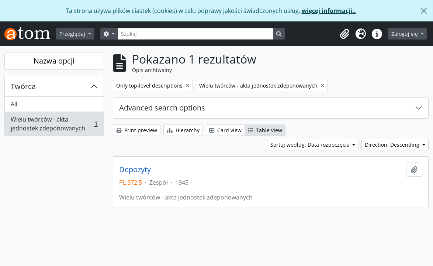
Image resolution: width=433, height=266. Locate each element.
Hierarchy (183, 130)
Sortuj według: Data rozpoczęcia (310, 144)
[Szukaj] (195, 34)
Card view (225, 130)
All (14, 104)
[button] (344, 34)
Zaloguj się (405, 33)
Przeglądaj (73, 33)
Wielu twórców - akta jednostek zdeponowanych (54, 123)
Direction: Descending (393, 144)
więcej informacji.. (329, 11)
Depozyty (135, 169)
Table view (265, 130)
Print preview (136, 130)
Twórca (23, 86)
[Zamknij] (424, 10)
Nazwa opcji (54, 61)
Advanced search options (162, 108)
